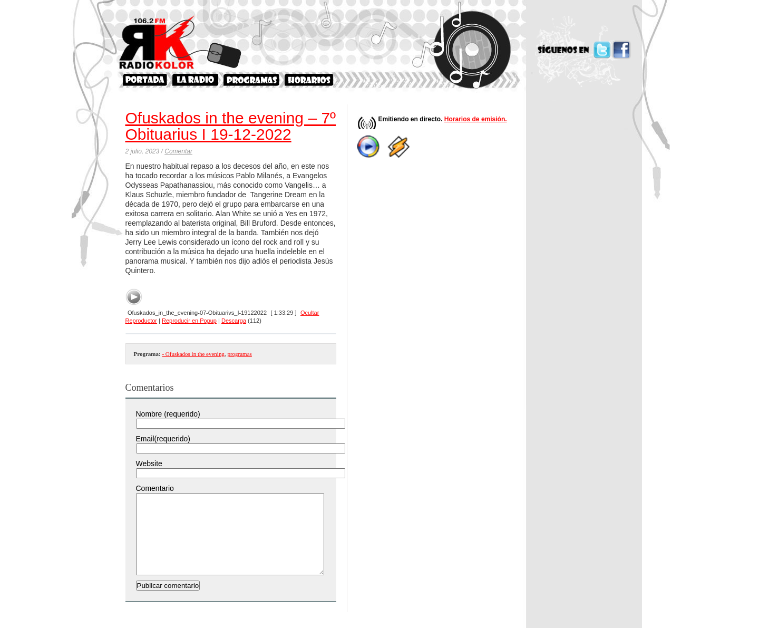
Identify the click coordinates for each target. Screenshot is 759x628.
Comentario (155, 488)
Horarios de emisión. (475, 119)
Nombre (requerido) (168, 414)
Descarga (233, 320)
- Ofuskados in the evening (193, 354)
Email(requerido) (163, 438)
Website (149, 463)
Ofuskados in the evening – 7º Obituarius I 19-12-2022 (230, 126)
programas (239, 354)
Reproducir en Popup (189, 320)
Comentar (178, 151)
